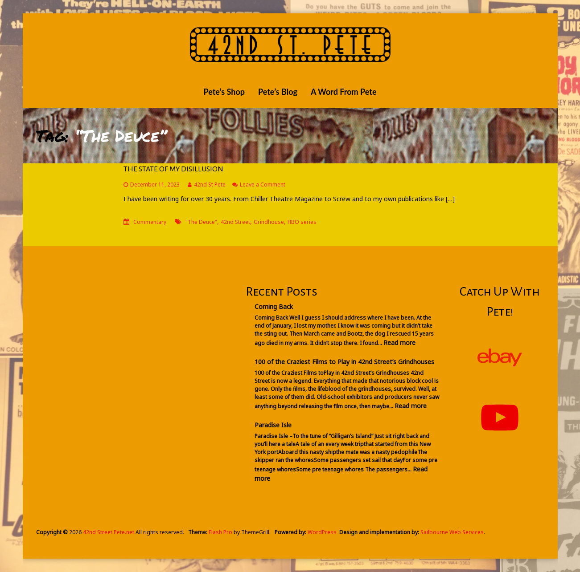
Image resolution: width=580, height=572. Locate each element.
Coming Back (274, 306)
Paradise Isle (273, 425)
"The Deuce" (201, 222)
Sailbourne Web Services (452, 532)
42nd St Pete (210, 184)
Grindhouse (269, 222)
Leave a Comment (262, 184)
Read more (399, 342)
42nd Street (235, 222)
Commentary (149, 222)
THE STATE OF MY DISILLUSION (173, 169)
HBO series (302, 222)
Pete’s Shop (224, 92)
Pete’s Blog (277, 92)
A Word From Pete (344, 92)
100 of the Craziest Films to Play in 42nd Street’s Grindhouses (344, 361)
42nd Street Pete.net (108, 532)
